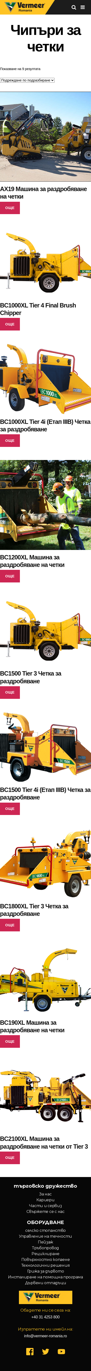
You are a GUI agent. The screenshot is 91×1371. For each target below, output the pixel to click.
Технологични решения (45, 1265)
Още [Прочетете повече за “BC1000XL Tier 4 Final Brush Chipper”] (10, 324)
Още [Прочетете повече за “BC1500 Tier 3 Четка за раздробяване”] (10, 692)
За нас (45, 1194)
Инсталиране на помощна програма (45, 1277)
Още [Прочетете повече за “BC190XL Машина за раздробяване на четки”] (10, 1041)
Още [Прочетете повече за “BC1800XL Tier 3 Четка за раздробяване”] (10, 925)
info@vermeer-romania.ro (45, 1336)
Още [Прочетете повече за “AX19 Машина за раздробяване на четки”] (10, 208)
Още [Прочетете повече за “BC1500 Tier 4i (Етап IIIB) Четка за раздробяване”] (10, 808)
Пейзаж (45, 1242)
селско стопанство (45, 1230)
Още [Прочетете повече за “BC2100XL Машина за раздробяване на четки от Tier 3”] (10, 1157)
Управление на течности (45, 1236)
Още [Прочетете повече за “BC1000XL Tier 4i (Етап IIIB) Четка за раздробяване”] (10, 440)
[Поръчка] (27, 80)
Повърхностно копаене (45, 1259)
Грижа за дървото (45, 1271)
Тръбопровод (45, 1248)
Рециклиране (45, 1253)
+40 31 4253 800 (45, 1317)
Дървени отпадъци (45, 1283)
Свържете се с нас (45, 1211)
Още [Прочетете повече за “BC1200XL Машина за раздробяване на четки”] (10, 576)
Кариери (45, 1200)
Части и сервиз (45, 1205)
